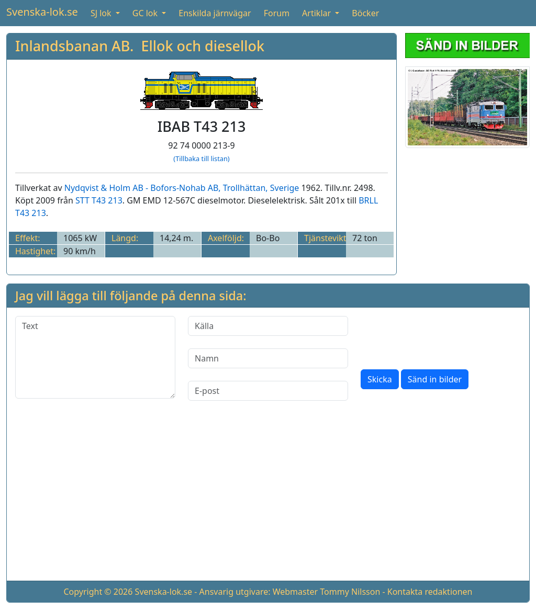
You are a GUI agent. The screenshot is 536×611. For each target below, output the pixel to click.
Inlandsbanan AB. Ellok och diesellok (139, 45)
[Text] (95, 357)
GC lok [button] (146, 13)
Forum (276, 13)
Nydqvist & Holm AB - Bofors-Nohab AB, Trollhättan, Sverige (181, 188)
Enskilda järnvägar (214, 13)
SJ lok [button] (102, 13)
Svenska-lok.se (42, 12)
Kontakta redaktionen (430, 591)
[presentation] (440, 336)
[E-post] (268, 391)
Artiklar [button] (317, 13)
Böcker (365, 13)
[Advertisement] (268, 499)
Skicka (379, 379)
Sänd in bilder (435, 379)
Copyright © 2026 (97, 591)
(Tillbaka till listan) (201, 158)
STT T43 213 (98, 200)
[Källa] (268, 326)
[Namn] (268, 358)
